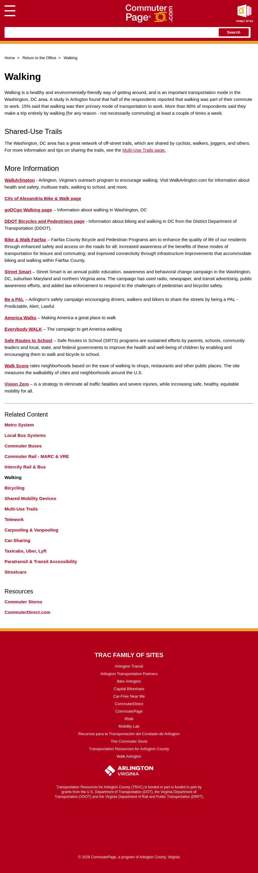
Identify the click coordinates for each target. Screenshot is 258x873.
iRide (129, 719)
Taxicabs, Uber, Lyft (25, 550)
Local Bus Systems (25, 435)
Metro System (19, 424)
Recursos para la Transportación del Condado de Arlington (129, 734)
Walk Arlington (129, 756)
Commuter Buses (23, 445)
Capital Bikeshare (129, 689)
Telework (14, 519)
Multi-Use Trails (21, 508)
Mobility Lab (128, 726)
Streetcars (15, 571)
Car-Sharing (17, 540)
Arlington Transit (129, 666)
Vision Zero (16, 383)
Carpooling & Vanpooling (31, 529)
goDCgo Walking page (28, 209)
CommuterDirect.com (27, 612)
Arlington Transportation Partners (129, 673)
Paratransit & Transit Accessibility (40, 561)
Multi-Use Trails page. (144, 150)
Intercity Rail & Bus (25, 466)
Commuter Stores (23, 601)
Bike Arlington (129, 681)
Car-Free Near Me (129, 696)
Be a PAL (14, 299)
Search (233, 32)
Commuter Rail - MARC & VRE (36, 456)
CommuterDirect (129, 704)
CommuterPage (128, 711)
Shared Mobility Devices (30, 498)
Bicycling (14, 487)
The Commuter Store (129, 741)
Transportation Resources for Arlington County (129, 749)
